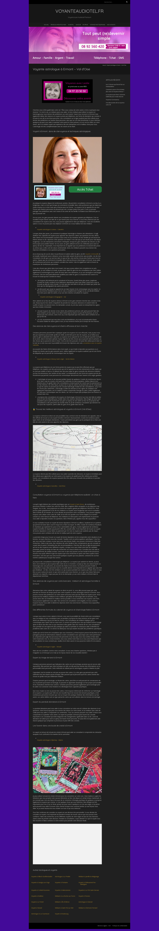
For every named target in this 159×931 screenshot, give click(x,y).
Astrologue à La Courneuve (40, 914)
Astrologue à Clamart (86, 902)
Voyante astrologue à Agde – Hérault (49, 647)
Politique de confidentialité (119, 925)
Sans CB (78, 24)
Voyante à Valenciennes (62, 890)
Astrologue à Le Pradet (62, 876)
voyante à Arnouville (92, 254)
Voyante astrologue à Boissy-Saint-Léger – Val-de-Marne (55, 359)
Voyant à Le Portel (37, 902)
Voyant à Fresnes (84, 896)
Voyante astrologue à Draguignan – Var (53, 297)
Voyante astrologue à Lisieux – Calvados (50, 229)
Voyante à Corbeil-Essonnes (40, 890)
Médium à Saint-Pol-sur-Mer (64, 908)
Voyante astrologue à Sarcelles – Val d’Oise (51, 486)
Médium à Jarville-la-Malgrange (89, 876)
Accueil (46, 24)
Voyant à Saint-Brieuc (77, 504)
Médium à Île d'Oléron (62, 902)
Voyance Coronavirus (112, 100)
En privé (85, 24)
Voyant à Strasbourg (61, 914)
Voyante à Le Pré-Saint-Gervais (89, 890)
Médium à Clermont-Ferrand (88, 908)
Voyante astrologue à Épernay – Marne (50, 740)
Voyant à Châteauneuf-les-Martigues (87, 883)
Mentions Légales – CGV (104, 925)
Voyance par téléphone (97, 24)
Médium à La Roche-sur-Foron (65, 896)
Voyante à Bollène (37, 896)
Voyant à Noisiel (36, 908)
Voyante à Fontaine (61, 882)
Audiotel (71, 24)
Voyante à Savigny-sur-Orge (40, 882)
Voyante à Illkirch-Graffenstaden (41, 876)
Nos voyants (111, 24)
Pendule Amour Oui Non (58, 24)
